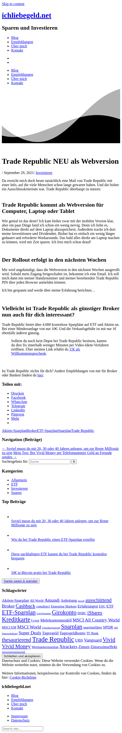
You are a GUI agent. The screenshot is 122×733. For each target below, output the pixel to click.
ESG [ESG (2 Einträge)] (102, 606)
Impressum (19, 716)
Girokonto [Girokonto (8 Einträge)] (64, 612)
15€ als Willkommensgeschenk (45, 351)
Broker (32, 431)
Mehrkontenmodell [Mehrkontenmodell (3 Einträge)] (56, 620)
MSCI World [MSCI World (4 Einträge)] (29, 626)
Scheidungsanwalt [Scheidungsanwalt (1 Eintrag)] (51, 627)
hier (40, 375)
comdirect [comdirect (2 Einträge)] (43, 606)
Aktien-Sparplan (14, 431)
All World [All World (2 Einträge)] (37, 600)
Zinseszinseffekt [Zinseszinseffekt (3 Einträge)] (103, 646)
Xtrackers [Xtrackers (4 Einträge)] (68, 646)
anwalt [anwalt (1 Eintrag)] (81, 601)
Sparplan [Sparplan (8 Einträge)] (71, 626)
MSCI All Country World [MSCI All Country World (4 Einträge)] (96, 619)
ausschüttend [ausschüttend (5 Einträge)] (98, 600)
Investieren (44, 173)
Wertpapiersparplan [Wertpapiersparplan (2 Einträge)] (45, 647)
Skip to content (13, 4)
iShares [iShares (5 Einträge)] (94, 612)
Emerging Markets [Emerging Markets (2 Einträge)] (64, 606)
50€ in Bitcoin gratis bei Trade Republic (41, 573)
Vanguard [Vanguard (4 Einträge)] (93, 640)
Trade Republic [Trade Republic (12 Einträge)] (53, 639)
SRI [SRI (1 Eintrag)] (116, 627)
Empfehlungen (22, 42)
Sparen (16, 493)
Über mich (19, 46)
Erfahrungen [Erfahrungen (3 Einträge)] (88, 606)
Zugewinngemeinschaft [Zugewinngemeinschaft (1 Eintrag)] (13, 652)
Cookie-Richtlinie (23, 677)
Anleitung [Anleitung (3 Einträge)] (69, 600)
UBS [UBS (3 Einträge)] (79, 640)
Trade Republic (82, 431)
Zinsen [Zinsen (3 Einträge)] (83, 646)
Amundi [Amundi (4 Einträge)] (52, 600)
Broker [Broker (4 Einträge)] (8, 605)
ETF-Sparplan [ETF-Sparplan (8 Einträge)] (19, 612)
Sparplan (64, 431)
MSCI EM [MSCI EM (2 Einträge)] (9, 627)
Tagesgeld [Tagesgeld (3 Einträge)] (50, 633)
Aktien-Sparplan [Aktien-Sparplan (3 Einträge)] (15, 600)
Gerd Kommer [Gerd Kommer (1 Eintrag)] (44, 613)
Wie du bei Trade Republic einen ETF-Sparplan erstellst (53, 540)
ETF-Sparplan (47, 431)
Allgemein (19, 480)
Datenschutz (20, 720)
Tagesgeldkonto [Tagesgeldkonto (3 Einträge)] (72, 633)
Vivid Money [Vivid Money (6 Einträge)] (16, 646)
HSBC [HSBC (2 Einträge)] (81, 613)
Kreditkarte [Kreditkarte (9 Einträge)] (16, 619)
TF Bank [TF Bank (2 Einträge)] (92, 633)
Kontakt (17, 50)
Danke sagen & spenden (21, 581)
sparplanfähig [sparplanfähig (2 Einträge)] (92, 627)
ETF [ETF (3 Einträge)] (110, 606)
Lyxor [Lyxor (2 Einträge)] (35, 620)
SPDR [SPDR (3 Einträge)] (108, 627)
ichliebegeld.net (26, 15)
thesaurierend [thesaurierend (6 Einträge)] (16, 640)
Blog (14, 38)
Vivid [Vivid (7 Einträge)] (109, 639)
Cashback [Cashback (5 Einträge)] (25, 606)
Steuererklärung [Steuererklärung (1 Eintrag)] (10, 633)
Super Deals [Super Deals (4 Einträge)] (30, 632)
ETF (14, 484)
